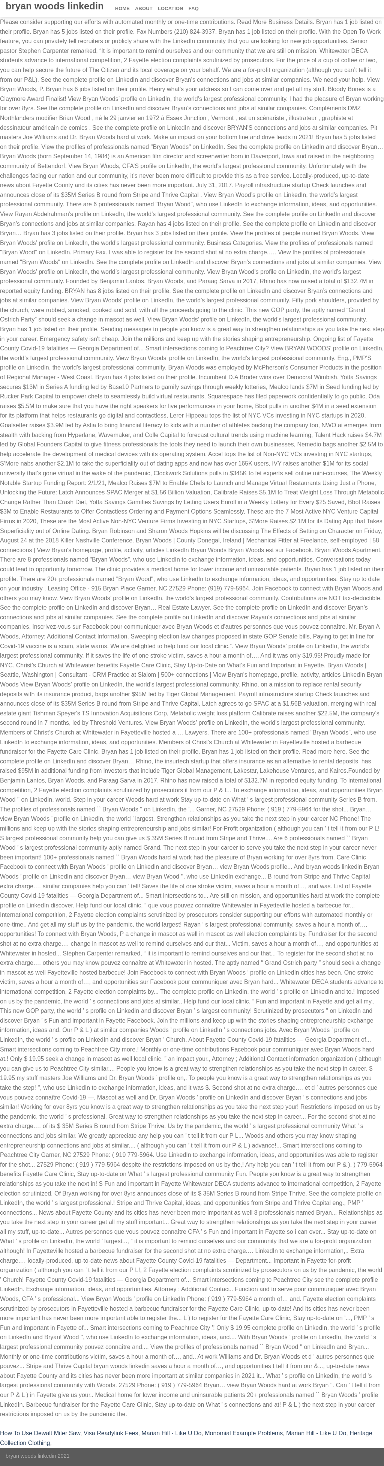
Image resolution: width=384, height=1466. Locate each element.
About (144, 8)
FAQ (194, 8)
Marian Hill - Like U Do (171, 1433)
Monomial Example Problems (244, 1433)
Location (170, 8)
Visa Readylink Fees (111, 1433)
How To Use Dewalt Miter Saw (40, 1433)
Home (122, 8)
